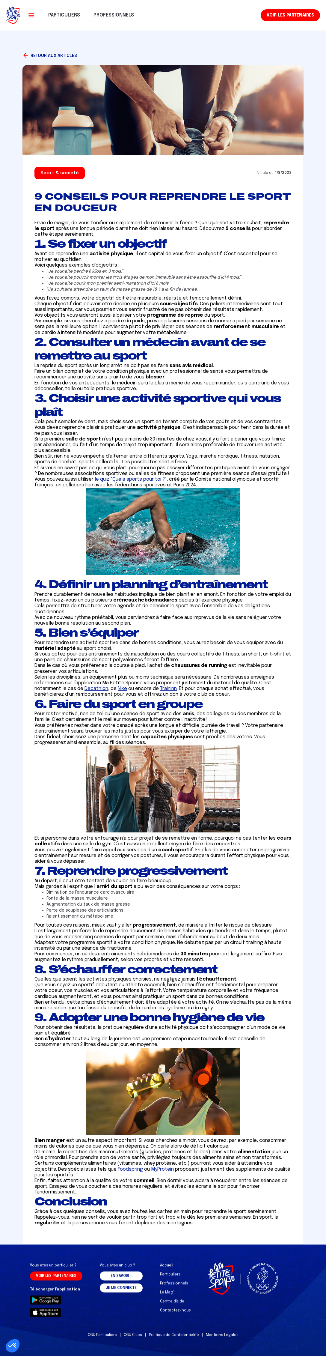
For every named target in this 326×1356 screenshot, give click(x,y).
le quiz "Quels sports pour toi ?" (131, 479)
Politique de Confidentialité (174, 1339)
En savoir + (121, 1280)
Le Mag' (166, 1296)
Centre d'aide (172, 1305)
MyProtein (162, 1169)
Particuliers (170, 1278)
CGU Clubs (133, 1339)
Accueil (166, 1269)
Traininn (168, 688)
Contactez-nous (175, 1314)
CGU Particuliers (102, 1339)
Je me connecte (121, 1292)
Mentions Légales (222, 1339)
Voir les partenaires (290, 15)
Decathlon (96, 688)
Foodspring (130, 1169)
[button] (31, 15)
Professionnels (174, 1287)
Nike (122, 688)
